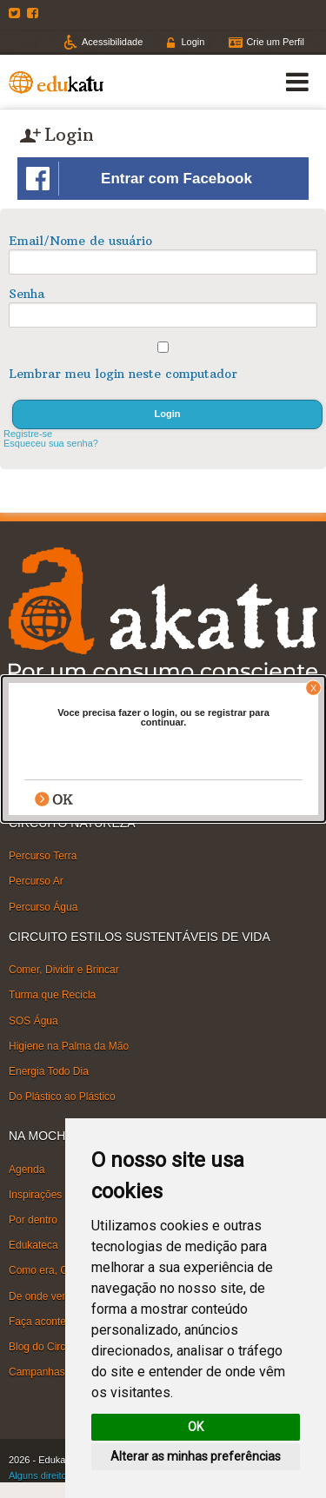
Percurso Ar (36, 881)
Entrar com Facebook (139, 179)
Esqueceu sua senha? (50, 443)
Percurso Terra (43, 856)
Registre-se (27, 433)
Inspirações (35, 1195)
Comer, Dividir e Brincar (64, 970)
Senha (26, 294)
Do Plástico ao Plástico (62, 1096)
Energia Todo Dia (49, 1071)
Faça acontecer (45, 1322)
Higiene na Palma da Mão (69, 1046)
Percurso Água (43, 906)
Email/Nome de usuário (80, 241)
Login (192, 41)
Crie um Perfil (275, 41)
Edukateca (33, 1245)
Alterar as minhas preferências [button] (195, 1456)
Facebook (35, 13)
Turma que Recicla (52, 995)
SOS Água (33, 1020)
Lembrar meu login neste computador (123, 374)
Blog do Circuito (46, 1347)
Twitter (16, 13)
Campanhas (37, 1372)
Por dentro (33, 1220)
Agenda (26, 1169)
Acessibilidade (112, 41)
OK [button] (195, 1427)
